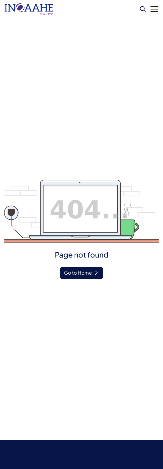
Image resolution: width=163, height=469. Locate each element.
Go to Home (78, 272)
